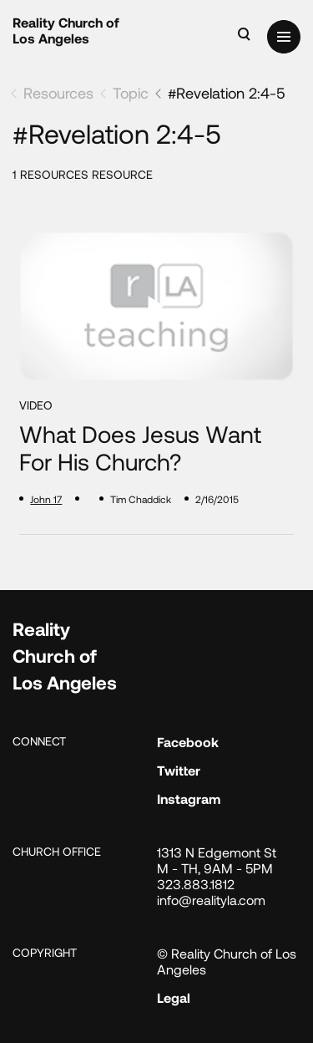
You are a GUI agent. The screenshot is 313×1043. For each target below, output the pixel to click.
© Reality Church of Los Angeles (226, 961)
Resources (58, 93)
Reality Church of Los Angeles (66, 30)
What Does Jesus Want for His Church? (140, 448)
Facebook (188, 742)
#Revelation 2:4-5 (226, 93)
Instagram (188, 798)
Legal (173, 997)
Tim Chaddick (140, 499)
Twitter (178, 770)
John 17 (46, 499)
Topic (131, 93)
